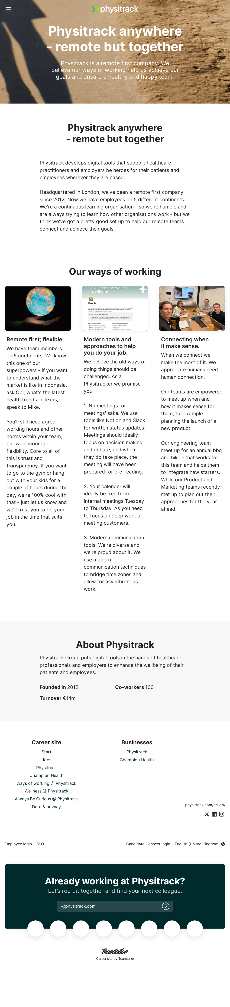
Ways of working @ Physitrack (46, 783)
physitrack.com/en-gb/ (205, 804)
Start (47, 751)
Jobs (46, 759)
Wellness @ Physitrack (46, 791)
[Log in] (165, 906)
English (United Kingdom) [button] (200, 844)
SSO (40, 844)
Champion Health (46, 775)
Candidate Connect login (148, 844)
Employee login (18, 844)
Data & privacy (46, 806)
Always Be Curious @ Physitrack (46, 798)
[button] (78, 906)
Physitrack (46, 767)
